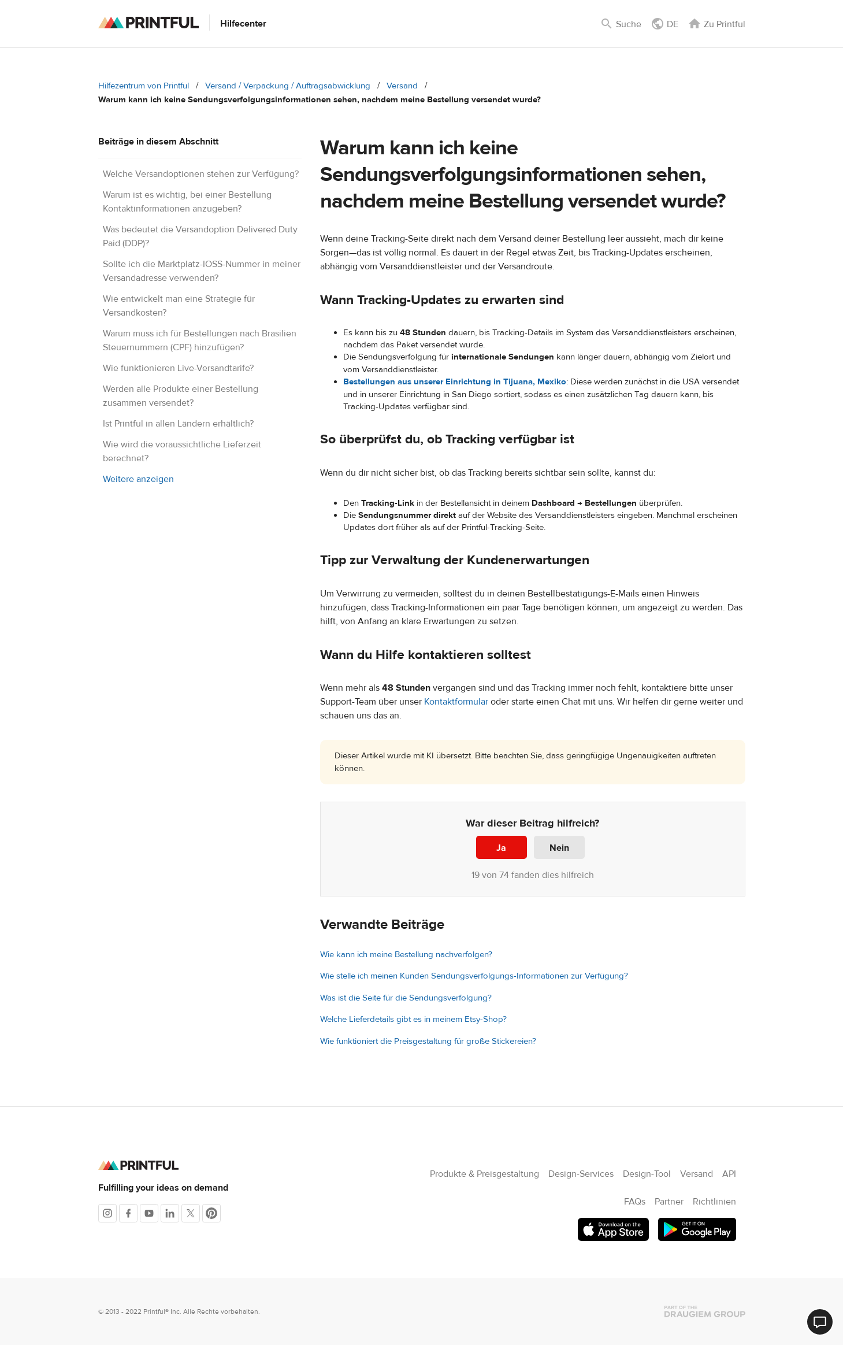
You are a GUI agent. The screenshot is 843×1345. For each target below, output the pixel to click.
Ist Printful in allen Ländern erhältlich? (178, 423)
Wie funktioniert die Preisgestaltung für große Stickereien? (428, 1041)
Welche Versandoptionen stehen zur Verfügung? (201, 174)
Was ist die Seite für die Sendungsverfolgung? (406, 997)
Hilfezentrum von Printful (143, 85)
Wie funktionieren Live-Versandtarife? (178, 368)
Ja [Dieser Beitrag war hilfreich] (501, 848)
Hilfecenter (243, 23)
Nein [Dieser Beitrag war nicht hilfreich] (559, 848)
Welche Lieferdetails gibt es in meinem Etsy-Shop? (413, 1019)
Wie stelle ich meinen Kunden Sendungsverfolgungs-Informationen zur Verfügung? (474, 975)
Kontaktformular (456, 701)
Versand (402, 85)
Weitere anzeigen (138, 479)
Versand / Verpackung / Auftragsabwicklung (287, 85)
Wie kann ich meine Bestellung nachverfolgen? (406, 954)
